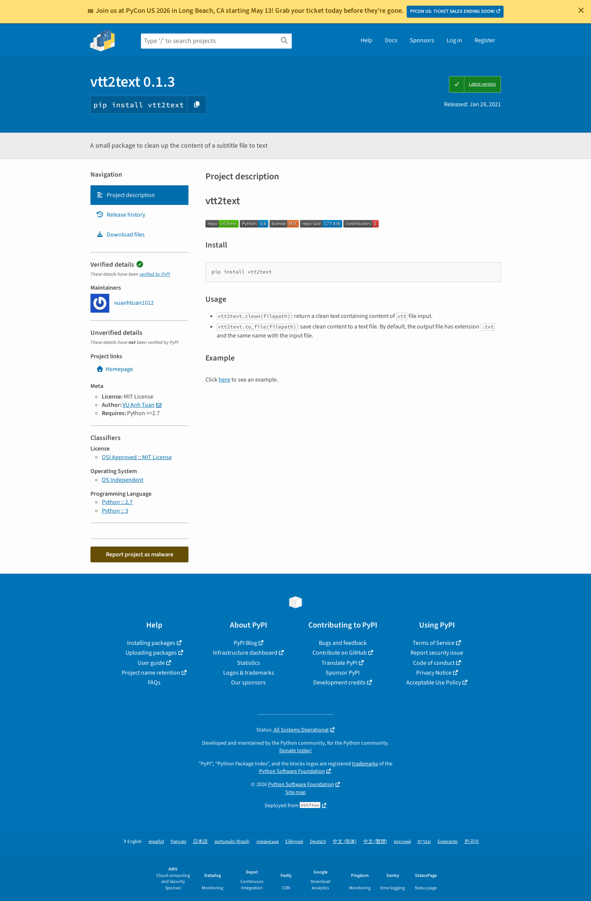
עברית (424, 841)
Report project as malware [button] (139, 554)
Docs (391, 40)
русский (402, 841)
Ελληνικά (294, 841)
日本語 (200, 841)
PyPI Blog (245, 643)
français (178, 841)
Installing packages (151, 643)
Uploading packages (151, 653)
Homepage (114, 369)
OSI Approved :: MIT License (137, 457)
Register (485, 40)
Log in (454, 40)
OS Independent (122, 480)
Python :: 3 (115, 511)
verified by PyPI (154, 274)
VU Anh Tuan (138, 405)
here (224, 380)
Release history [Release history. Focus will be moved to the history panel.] (120, 215)
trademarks (365, 764)
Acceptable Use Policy (433, 682)
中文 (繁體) (375, 841)
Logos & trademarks (248, 673)
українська (267, 841)
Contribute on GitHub (339, 653)
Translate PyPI (339, 663)
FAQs (154, 682)
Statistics (248, 663)
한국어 (471, 841)
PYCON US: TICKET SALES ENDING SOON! (452, 11)
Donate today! (295, 750)
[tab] (139, 195)
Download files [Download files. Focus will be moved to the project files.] (120, 235)
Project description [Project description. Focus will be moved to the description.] (125, 195)
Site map (295, 792)
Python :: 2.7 (117, 502)
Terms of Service (434, 643)
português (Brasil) (232, 841)
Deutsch (318, 841)
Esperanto (448, 841)
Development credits (339, 682)
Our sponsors (248, 682)
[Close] (581, 10)
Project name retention (151, 673)
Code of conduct (434, 663)
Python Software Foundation (292, 771)
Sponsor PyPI (343, 673)
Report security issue (436, 653)
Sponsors (422, 40)
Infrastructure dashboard (245, 653)
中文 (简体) (345, 841)
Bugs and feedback (343, 643)
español (156, 841)
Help (366, 40)
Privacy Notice (434, 673)
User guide (151, 663)
